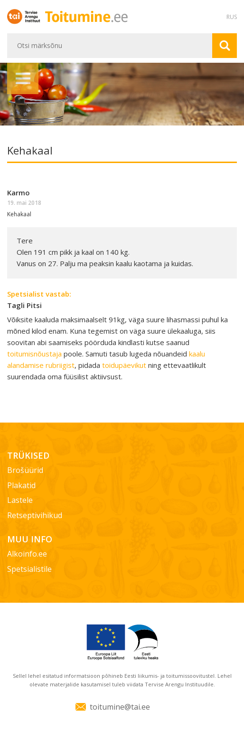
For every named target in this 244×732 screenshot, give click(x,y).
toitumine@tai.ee (120, 707)
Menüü (22, 78)
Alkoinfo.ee (27, 554)
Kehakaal (19, 214)
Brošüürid (25, 470)
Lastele (20, 500)
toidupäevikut (124, 365)
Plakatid (21, 485)
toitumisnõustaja (34, 353)
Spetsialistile (29, 569)
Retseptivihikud (34, 515)
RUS (231, 17)
